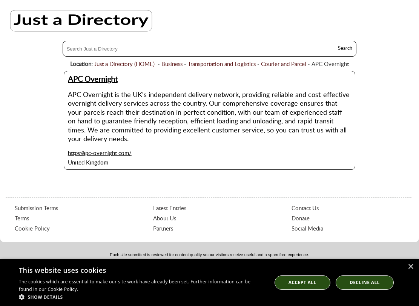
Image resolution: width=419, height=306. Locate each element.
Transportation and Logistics (222, 64)
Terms (22, 218)
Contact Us (305, 208)
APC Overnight (93, 79)
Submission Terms (36, 208)
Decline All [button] (365, 282)
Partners (163, 229)
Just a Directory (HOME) (124, 64)
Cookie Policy (32, 229)
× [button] (410, 267)
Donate (301, 218)
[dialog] (209, 282)
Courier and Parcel (283, 64)
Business (172, 64)
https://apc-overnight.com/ (100, 153)
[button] (141, 296)
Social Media (307, 229)
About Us (164, 218)
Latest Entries (169, 208)
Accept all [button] (302, 282)
